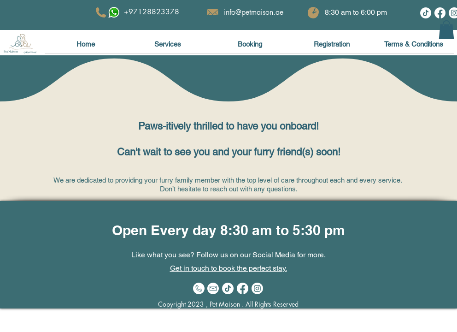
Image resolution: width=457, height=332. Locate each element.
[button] (446, 29)
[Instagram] (257, 288)
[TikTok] (425, 12)
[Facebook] (439, 12)
